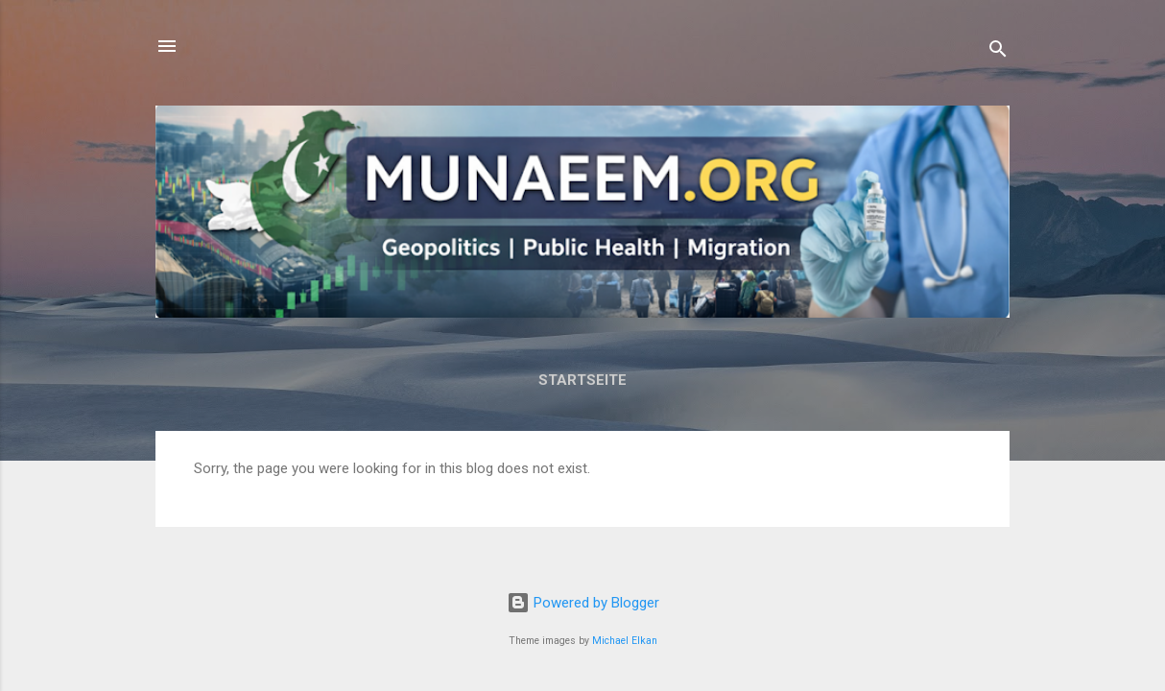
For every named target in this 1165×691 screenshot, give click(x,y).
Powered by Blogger (583, 602)
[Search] (998, 52)
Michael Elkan (624, 640)
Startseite (582, 380)
